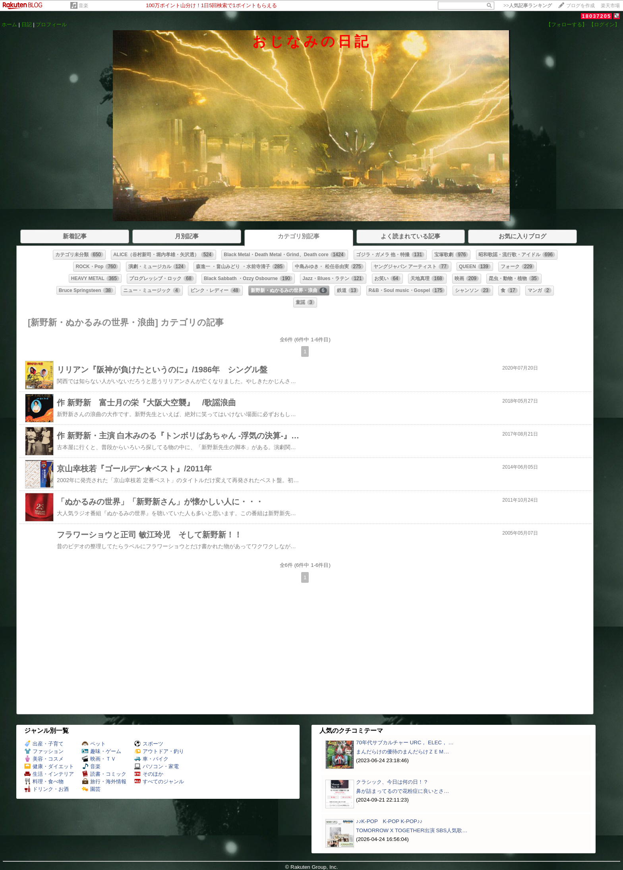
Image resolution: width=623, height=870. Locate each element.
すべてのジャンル (159, 781)
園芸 (91, 789)
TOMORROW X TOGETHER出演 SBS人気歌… (412, 830)
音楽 (83, 5)
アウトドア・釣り (159, 751)
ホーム (9, 24)
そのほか (148, 774)
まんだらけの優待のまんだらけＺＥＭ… (402, 752)
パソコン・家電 (156, 766)
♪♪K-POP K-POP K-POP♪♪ (389, 821)
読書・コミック (104, 774)
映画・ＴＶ (99, 759)
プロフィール (51, 24)
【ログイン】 (604, 24)
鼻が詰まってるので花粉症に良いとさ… (402, 791)
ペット (94, 744)
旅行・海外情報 (104, 781)
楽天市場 (610, 5)
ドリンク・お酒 (46, 789)
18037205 (596, 16)
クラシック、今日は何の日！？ (392, 782)
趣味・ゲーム (101, 751)
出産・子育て (44, 744)
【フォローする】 (566, 24)
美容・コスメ (44, 759)
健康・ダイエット (49, 766)
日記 (26, 24)
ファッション (44, 751)
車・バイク (151, 759)
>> (527, 5)
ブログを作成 (580, 5)
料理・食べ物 (44, 781)
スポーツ (148, 744)
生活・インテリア (49, 774)
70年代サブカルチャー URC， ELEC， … (405, 742)
